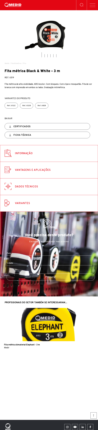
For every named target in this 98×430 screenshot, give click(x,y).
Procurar (50, 277)
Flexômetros (16, 63)
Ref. (11, 106)
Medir (7, 63)
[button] (47, 55)
